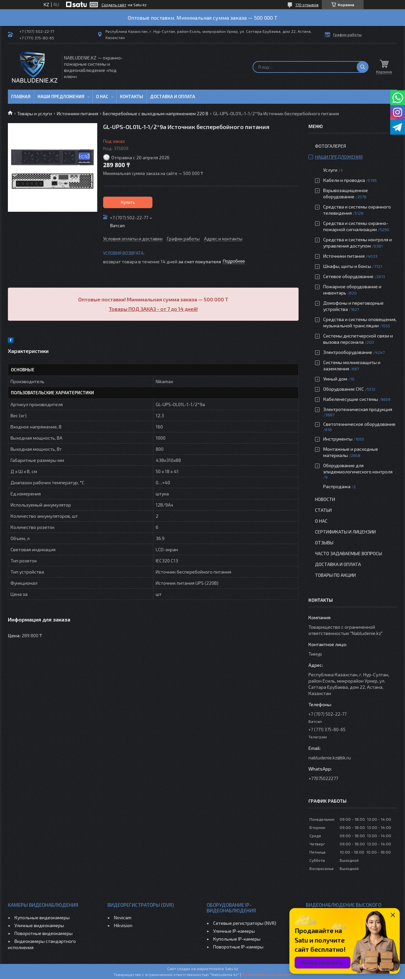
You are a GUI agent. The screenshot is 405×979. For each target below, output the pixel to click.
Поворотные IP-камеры (238, 946)
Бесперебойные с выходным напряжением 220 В (155, 113)
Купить (128, 202)
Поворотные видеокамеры (43, 933)
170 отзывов (307, 4)
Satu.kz (231, 968)
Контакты (131, 96)
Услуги (330, 170)
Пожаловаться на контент (266, 974)
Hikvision (123, 925)
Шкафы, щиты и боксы (347, 266)
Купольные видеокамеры (42, 917)
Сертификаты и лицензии (345, 531)
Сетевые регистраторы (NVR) (244, 923)
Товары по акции (335, 575)
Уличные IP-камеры (234, 931)
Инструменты (337, 439)
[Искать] (363, 67)
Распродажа (336, 486)
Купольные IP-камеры (236, 939)
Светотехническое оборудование (359, 424)
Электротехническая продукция (357, 409)
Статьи (323, 510)
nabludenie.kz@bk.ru (329, 757)
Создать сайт (113, 4)
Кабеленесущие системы (350, 399)
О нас (102, 96)
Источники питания (77, 113)
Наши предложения (60, 96)
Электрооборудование (347, 352)
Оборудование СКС (343, 389)
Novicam (122, 917)
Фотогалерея (330, 146)
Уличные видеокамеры (39, 925)
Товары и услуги (34, 113)
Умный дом (335, 378)
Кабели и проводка (344, 180)
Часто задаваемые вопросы (348, 553)
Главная (21, 96)
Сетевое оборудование (348, 276)
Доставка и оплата (172, 96)
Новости (325, 499)
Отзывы (324, 542)
